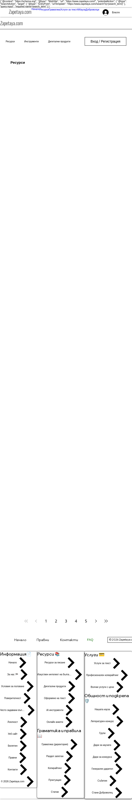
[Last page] (106, 621)
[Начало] (22, 640)
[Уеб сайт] (18, 734)
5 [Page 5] (86, 621)
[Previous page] (36, 621)
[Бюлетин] (18, 746)
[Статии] (60, 792)
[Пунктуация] (60, 780)
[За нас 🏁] (18, 675)
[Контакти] (71, 640)
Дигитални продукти (59, 41)
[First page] (26, 621)
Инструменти (31, 41)
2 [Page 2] (56, 621)
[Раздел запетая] (60, 756)
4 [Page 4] (76, 621)
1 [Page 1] (46, 621)
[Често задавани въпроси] (18, 710)
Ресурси (10, 41)
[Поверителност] (18, 698)
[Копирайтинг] (60, 768)
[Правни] (47, 640)
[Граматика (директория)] (60, 744)
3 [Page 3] (66, 621)
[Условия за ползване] (18, 686)
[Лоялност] (18, 722)
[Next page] (96, 621)
